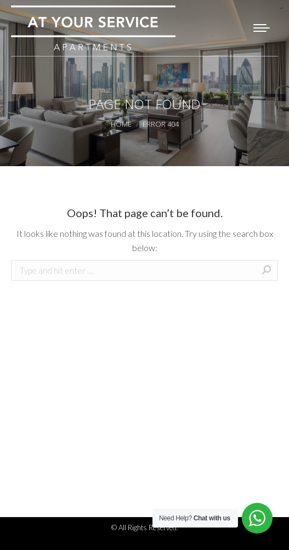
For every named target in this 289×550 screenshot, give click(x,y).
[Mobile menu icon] (261, 28)
